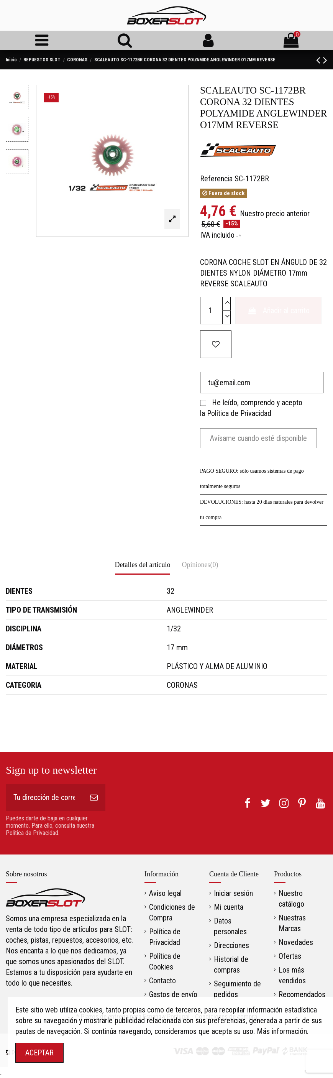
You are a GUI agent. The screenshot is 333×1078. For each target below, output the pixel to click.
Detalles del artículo (143, 565)
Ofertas (290, 956)
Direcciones (231, 945)
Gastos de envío (173, 994)
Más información (282, 1031)
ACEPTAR (39, 1052)
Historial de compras (231, 964)
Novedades (296, 942)
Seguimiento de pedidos (237, 989)
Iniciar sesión (233, 893)
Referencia (216, 178)
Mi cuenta (228, 907)
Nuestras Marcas (292, 923)
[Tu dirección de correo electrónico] (44, 797)
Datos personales (230, 926)
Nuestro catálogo (291, 899)
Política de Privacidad (239, 413)
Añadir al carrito (278, 310)
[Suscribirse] (93, 797)
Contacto (162, 980)
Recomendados (302, 994)
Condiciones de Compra (172, 912)
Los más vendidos (292, 975)
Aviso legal (165, 893)
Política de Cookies (164, 961)
